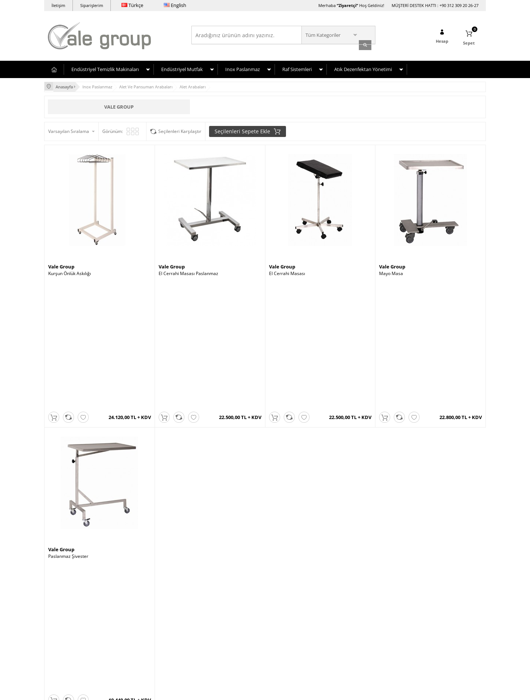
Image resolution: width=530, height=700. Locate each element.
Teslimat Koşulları (139, 586)
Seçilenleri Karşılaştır (179, 128)
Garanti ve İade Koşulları (146, 619)
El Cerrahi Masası (287, 271)
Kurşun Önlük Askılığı (69, 271)
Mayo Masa (391, 271)
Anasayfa (204, 586)
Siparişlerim (91, 5)
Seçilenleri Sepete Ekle (247, 128)
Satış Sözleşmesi (138, 608)
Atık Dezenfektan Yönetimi (363, 67)
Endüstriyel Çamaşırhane (73, 586)
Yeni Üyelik (280, 586)
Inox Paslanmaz (242, 67)
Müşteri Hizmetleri (214, 619)
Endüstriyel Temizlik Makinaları (105, 67)
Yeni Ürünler (208, 597)
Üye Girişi (279, 597)
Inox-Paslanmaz (64, 619)
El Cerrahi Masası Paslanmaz (188, 271)
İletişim (58, 5)
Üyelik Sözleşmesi (139, 597)
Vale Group (119, 104)
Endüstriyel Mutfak (182, 67)
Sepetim (203, 630)
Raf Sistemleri (297, 67)
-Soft (226, 690)
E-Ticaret (242, 690)
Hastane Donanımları (70, 608)
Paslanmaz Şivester (68, 426)
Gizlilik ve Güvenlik (140, 630)
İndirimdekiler (209, 608)
